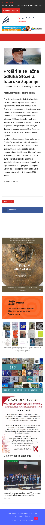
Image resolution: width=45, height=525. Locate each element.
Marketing (18, 516)
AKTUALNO (12, 461)
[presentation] (37, 455)
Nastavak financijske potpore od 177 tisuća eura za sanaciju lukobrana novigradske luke (22, 494)
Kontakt (27, 516)
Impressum (12, 513)
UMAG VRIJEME (22, 225)
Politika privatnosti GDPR (28, 513)
